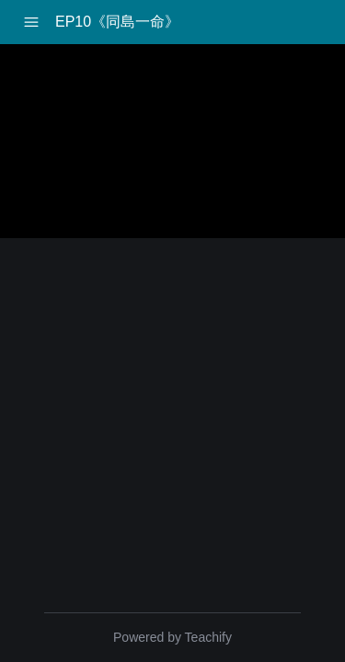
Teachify (208, 637)
